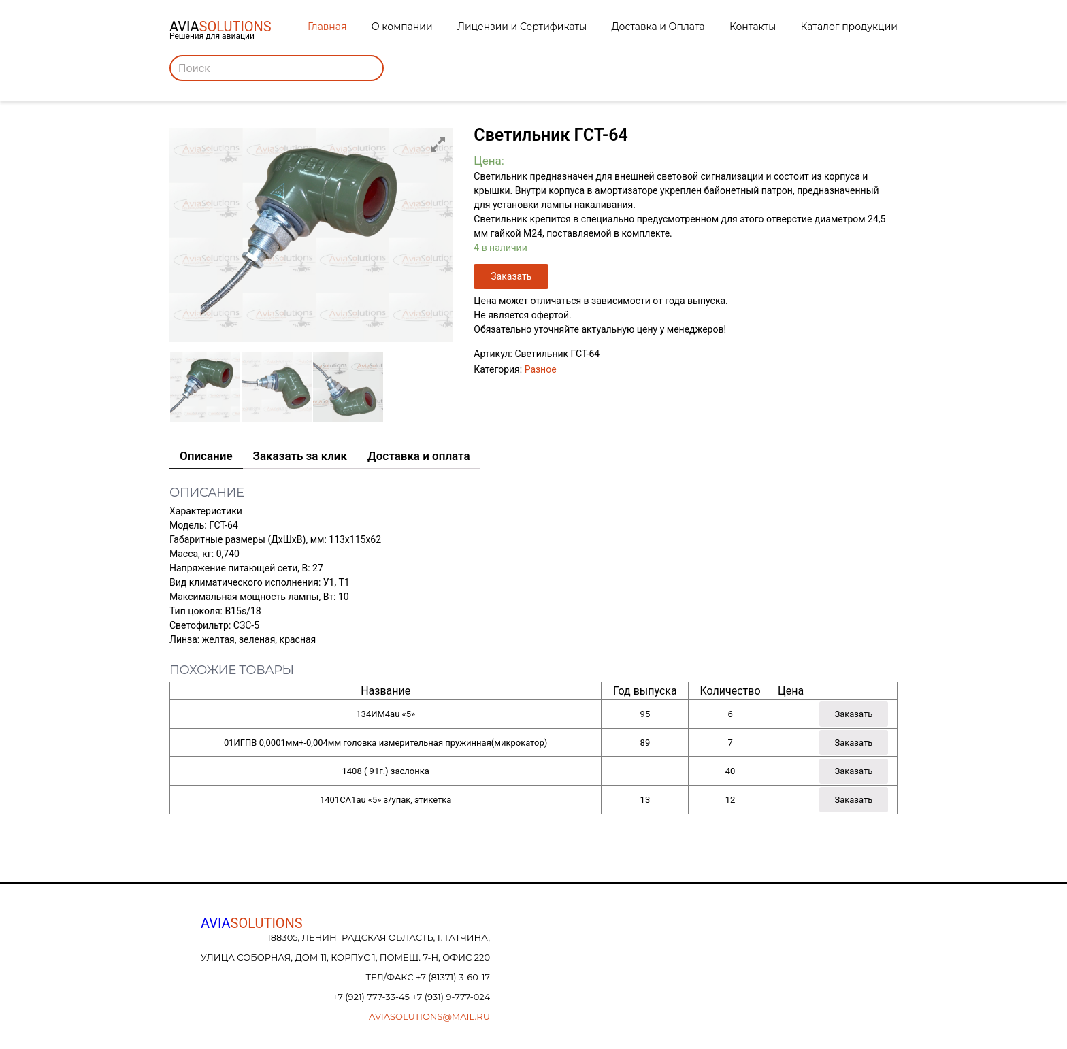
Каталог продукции (849, 26)
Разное (541, 369)
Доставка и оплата (418, 456)
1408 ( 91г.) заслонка (385, 771)
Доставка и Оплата (658, 26)
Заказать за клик (300, 456)
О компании (402, 26)
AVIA (252, 923)
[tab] (206, 456)
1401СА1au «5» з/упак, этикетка (386, 800)
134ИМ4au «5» (385, 714)
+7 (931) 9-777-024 (451, 996)
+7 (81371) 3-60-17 (453, 976)
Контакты (752, 26)
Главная (327, 26)
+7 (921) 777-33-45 (372, 996)
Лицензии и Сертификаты (522, 26)
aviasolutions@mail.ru (429, 1016)
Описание (206, 456)
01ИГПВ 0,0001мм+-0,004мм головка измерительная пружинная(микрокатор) (385, 742)
